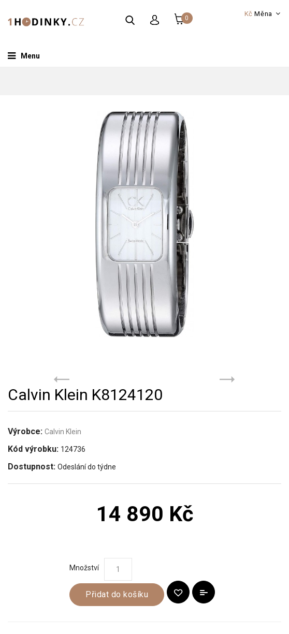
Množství (84, 568)
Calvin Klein (63, 431)
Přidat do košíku (116, 594)
